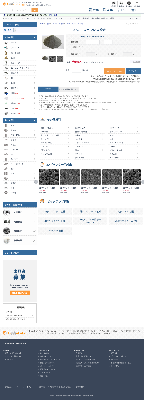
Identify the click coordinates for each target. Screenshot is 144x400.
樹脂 (112, 18)
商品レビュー (45, 376)
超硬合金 (105, 18)
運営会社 (114, 353)
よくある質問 (45, 372)
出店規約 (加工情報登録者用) (87, 363)
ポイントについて (47, 366)
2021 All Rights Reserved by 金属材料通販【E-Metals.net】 (73, 395)
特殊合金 (86, 18)
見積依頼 (93, 10)
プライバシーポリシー (119, 356)
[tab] (48, 89)
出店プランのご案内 (83, 366)
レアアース (19, 18)
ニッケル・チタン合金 (72, 18)
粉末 (48, 24)
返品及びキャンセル (47, 369)
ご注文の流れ (45, 353)
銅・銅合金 (42, 18)
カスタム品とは (11, 359)
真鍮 (49, 18)
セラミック (121, 18)
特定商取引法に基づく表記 (121, 363)
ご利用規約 (115, 366)
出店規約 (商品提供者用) (85, 359)
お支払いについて (47, 356)
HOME (41, 24)
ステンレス (58, 18)
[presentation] (36, 182)
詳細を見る (53, 15)
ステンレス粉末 (58, 24)
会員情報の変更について (85, 356)
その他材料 (54, 119)
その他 (136, 18)
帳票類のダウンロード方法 (50, 359)
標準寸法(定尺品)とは (13, 353)
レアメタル (8, 18)
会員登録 (107, 10)
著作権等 (114, 359)
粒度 (74, 42)
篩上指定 (112, 54)
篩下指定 (75, 54)
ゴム (129, 18)
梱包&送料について (47, 363)
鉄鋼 (98, 18)
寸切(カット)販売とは (13, 356)
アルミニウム (30, 18)
